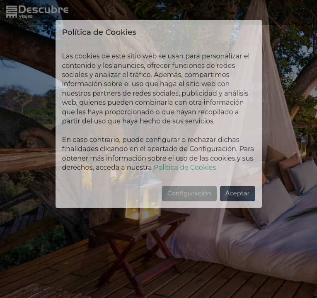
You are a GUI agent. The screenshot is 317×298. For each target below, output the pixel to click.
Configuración (189, 166)
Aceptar (237, 166)
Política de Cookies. (186, 140)
